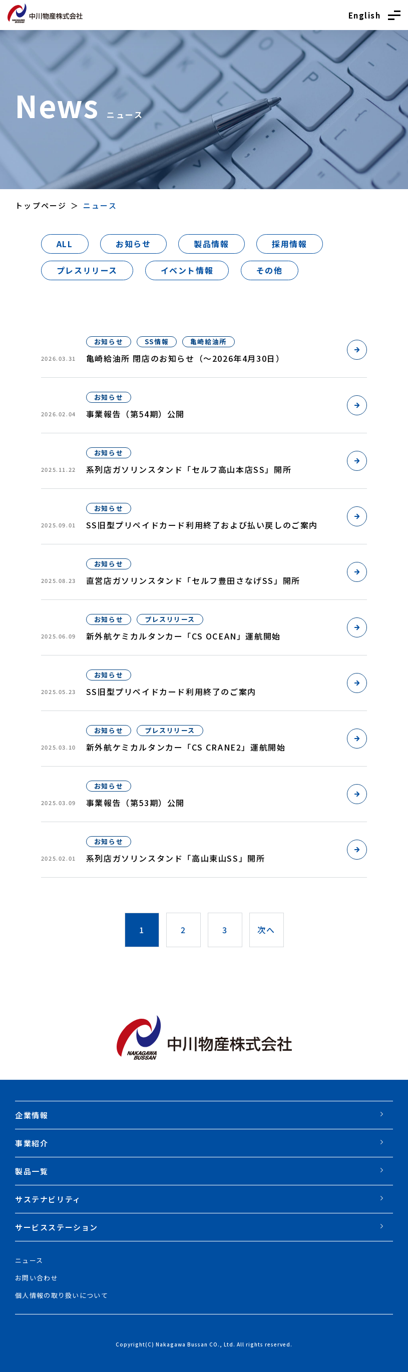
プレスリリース (87, 270)
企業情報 (31, 1115)
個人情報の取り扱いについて (61, 1295)
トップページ (41, 205)
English (364, 15)
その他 (269, 270)
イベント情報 (187, 270)
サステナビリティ (48, 1199)
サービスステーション (56, 1227)
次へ (266, 930)
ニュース (29, 1260)
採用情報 (289, 244)
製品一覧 (31, 1171)
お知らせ (133, 244)
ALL (65, 244)
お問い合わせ (36, 1277)
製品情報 (211, 244)
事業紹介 (31, 1143)
